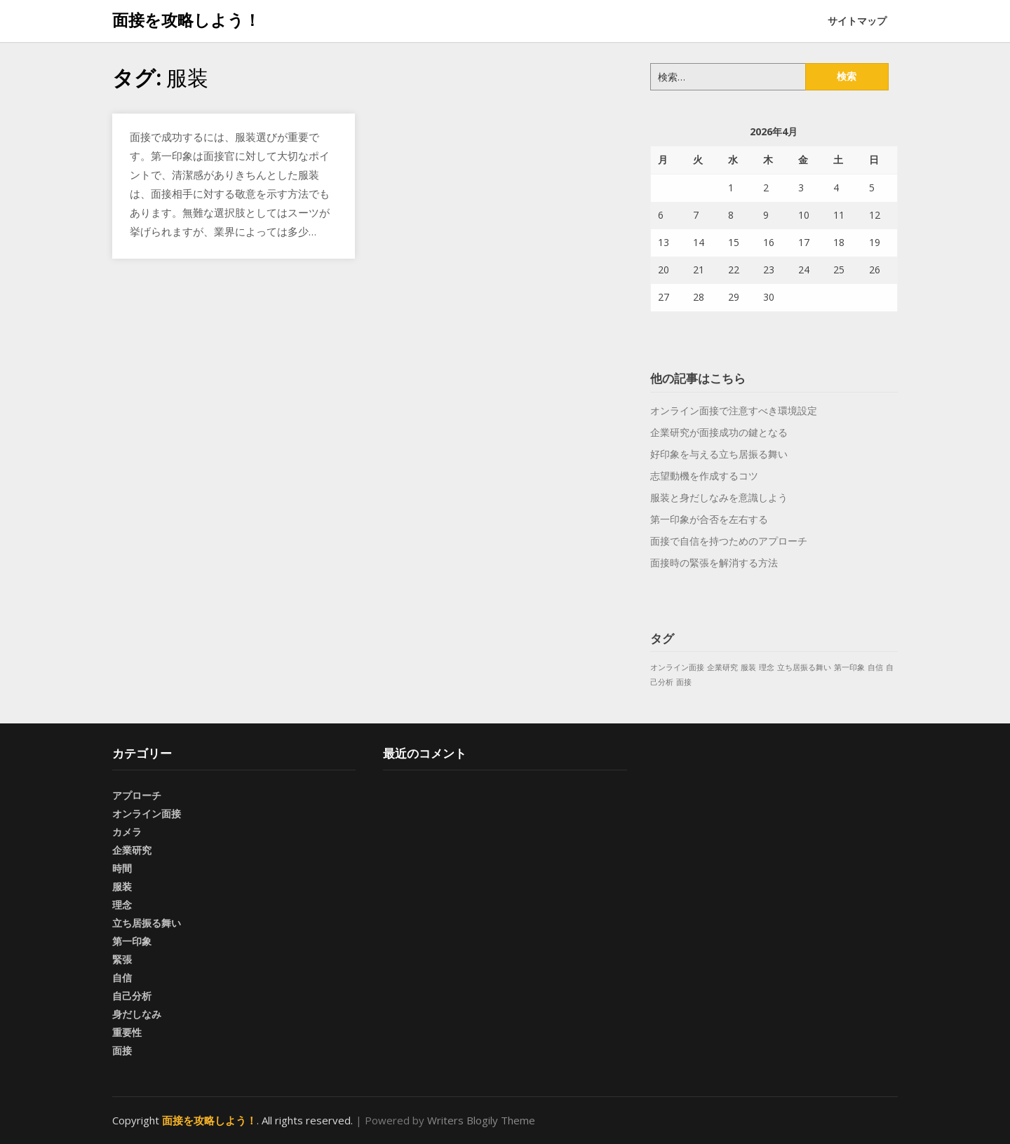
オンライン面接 (146, 813)
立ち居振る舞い (146, 922)
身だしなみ (136, 1014)
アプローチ (136, 795)
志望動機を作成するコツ (704, 475)
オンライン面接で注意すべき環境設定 (733, 410)
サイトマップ (857, 20)
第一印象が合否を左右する (709, 519)
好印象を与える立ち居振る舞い (719, 454)
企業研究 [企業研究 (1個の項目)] (722, 667)
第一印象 (132, 941)
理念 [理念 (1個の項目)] (766, 667)
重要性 (127, 1032)
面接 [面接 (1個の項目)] (684, 682)
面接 (122, 1050)
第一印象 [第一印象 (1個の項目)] (849, 667)
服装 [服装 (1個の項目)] (748, 667)
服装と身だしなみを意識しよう (719, 497)
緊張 (122, 959)
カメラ (127, 831)
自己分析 (132, 995)
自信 (122, 977)
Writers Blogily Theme (481, 1120)
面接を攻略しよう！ (186, 19)
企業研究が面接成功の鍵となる (719, 432)
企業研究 (132, 850)
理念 (122, 904)
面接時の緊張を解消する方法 (714, 562)
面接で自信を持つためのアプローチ (728, 540)
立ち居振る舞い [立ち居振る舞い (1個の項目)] (804, 667)
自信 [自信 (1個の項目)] (875, 667)
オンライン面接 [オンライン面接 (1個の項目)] (677, 667)
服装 (122, 886)
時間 (122, 868)
